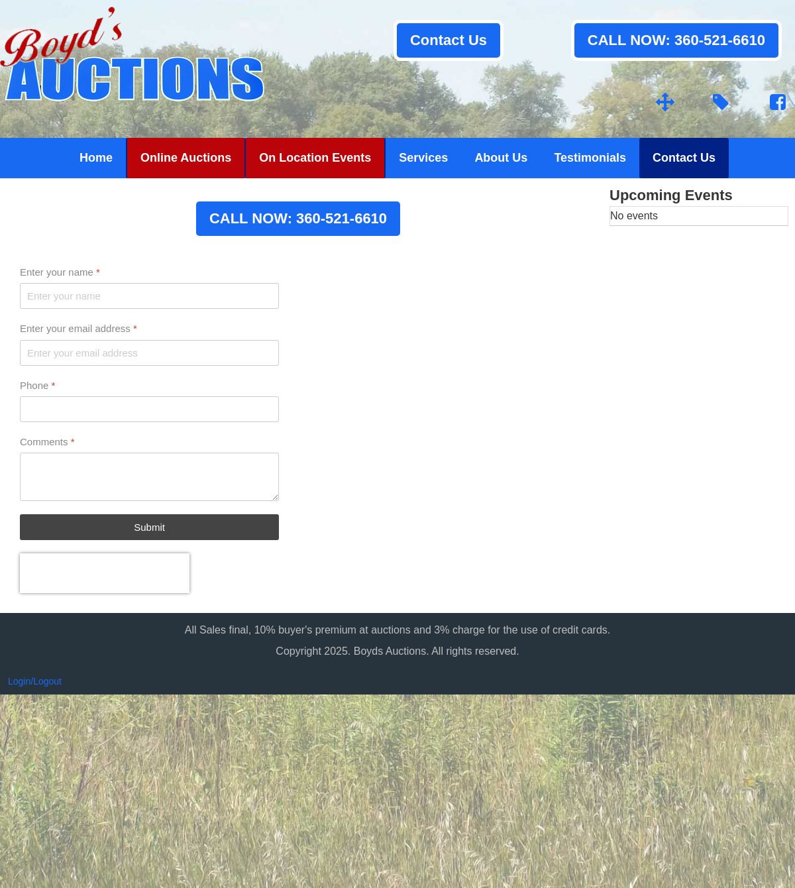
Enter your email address (78, 328)
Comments (47, 441)
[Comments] (149, 477)
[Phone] (149, 409)
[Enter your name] (149, 296)
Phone (37, 385)
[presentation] (104, 573)
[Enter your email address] (149, 353)
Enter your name (60, 272)
